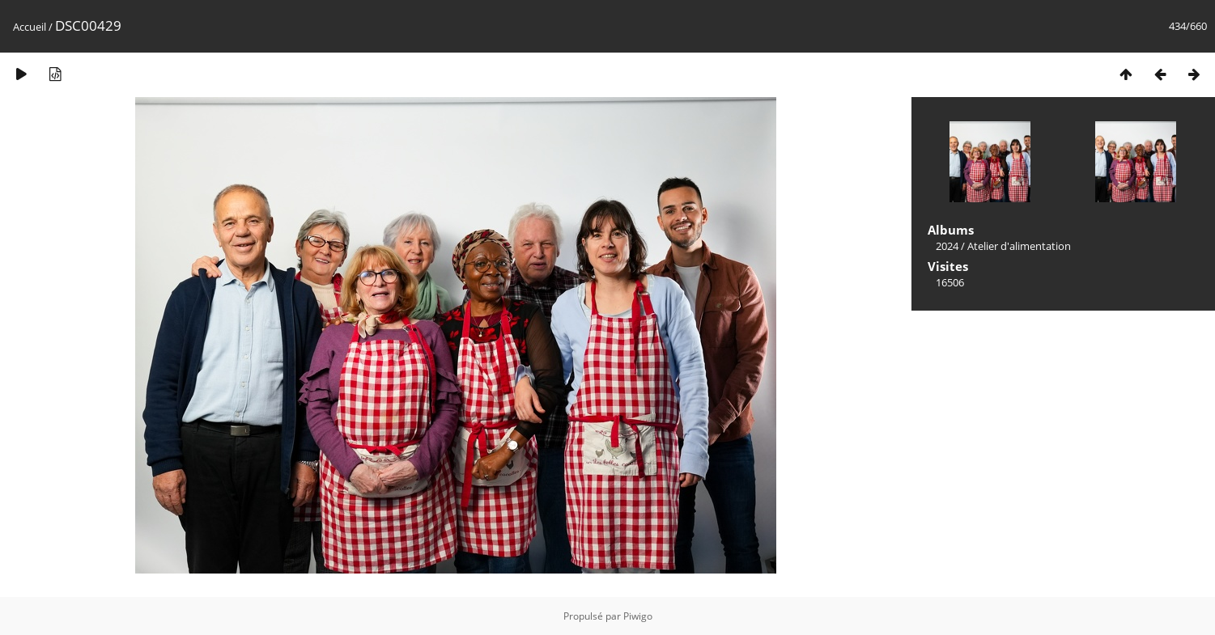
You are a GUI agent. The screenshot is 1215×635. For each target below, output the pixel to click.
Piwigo (637, 616)
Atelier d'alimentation (1019, 246)
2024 (947, 246)
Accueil (29, 26)
